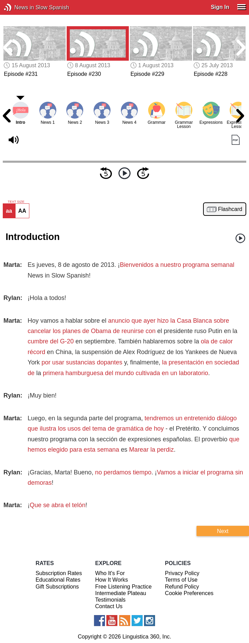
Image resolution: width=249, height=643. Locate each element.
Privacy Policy (182, 573)
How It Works (111, 580)
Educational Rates (58, 580)
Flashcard (230, 209)
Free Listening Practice (123, 587)
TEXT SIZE (16, 201)
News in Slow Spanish (18, 7)
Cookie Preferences (189, 593)
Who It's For (110, 573)
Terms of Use (181, 580)
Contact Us (109, 606)
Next (222, 531)
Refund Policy (182, 587)
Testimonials (110, 600)
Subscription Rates (59, 573)
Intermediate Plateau (120, 593)
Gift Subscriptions (57, 587)
